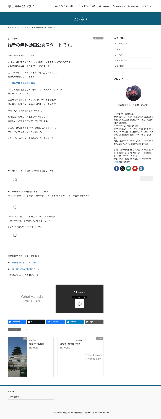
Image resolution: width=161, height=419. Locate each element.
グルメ (117, 49)
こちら (136, 156)
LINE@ (116, 162)
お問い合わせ (14, 396)
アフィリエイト (121, 43)
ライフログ (119, 65)
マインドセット (121, 60)
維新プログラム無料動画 (23, 82)
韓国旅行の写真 (36, 344)
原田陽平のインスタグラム (24, 262)
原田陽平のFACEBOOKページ (25, 268)
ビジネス (98, 38)
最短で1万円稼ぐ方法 (70, 344)
